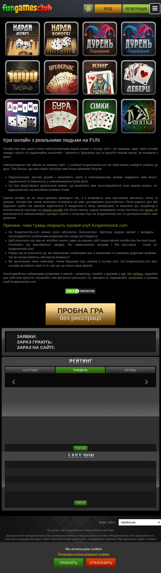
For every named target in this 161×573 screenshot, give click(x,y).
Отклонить (100, 563)
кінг (123, 273)
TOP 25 (80, 503)
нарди (149, 210)
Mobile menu (154, 8)
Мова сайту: (107, 522)
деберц (138, 273)
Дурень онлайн (52, 210)
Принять (68, 563)
